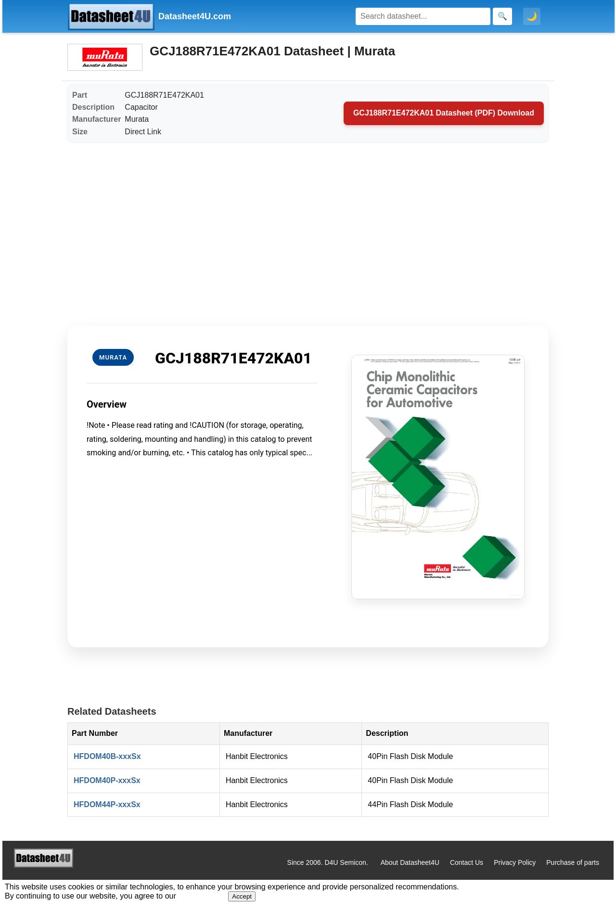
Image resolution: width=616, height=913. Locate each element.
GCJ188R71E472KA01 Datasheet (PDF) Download (443, 113)
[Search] (423, 16)
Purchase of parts (572, 862)
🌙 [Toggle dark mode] (531, 16)
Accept (242, 896)
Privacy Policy (515, 862)
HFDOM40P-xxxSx (107, 780)
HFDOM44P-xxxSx (107, 804)
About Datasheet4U (410, 862)
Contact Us (466, 862)
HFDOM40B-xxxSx (107, 756)
